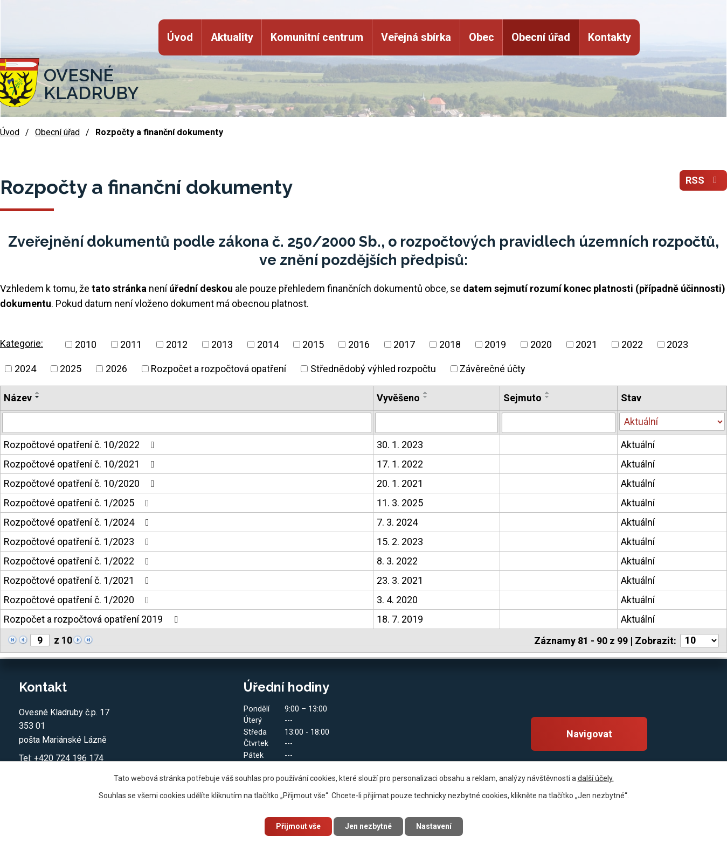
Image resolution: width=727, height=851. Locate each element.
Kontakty (609, 37)
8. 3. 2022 (397, 561)
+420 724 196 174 (68, 758)
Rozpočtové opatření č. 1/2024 (79, 522)
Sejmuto (522, 397)
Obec (481, 37)
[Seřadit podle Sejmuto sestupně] (547, 397)
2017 (404, 344)
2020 (541, 344)
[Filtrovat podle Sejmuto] (558, 423)
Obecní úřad (540, 37)
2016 (359, 344)
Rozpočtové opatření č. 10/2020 (81, 483)
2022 (632, 344)
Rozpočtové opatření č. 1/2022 (79, 561)
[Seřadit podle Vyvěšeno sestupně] (426, 397)
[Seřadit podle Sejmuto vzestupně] (547, 392)
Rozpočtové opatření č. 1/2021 (79, 580)
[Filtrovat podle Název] (186, 423)
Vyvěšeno (398, 397)
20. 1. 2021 (400, 483)
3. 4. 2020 (397, 599)
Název (18, 397)
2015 (313, 344)
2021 (586, 344)
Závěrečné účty (492, 368)
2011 (131, 344)
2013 (222, 344)
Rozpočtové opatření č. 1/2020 (79, 599)
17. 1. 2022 (400, 464)
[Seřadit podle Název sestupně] (38, 397)
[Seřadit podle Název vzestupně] (38, 392)
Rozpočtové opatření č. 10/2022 (81, 444)
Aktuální (638, 444)
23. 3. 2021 (400, 580)
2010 (85, 344)
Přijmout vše (298, 826)
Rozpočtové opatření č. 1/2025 (79, 502)
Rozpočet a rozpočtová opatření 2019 (93, 619)
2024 (25, 368)
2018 (450, 344)
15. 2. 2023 (400, 541)
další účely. (596, 778)
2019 (495, 344)
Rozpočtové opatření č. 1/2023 (79, 541)
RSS (704, 180)
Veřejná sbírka (416, 37)
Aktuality (231, 37)
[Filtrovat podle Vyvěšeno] (436, 423)
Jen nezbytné (368, 826)
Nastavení (434, 826)
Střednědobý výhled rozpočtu (373, 368)
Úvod (180, 37)
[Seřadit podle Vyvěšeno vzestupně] (426, 392)
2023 (677, 344)
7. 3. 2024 (397, 522)
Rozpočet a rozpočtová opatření (218, 368)
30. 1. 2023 (400, 444)
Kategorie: (21, 343)
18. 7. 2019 (400, 619)
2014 (268, 344)
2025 (70, 368)
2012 (177, 344)
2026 (116, 368)
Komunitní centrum (317, 37)
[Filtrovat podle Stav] (672, 422)
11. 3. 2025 (400, 502)
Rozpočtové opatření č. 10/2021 (81, 464)
